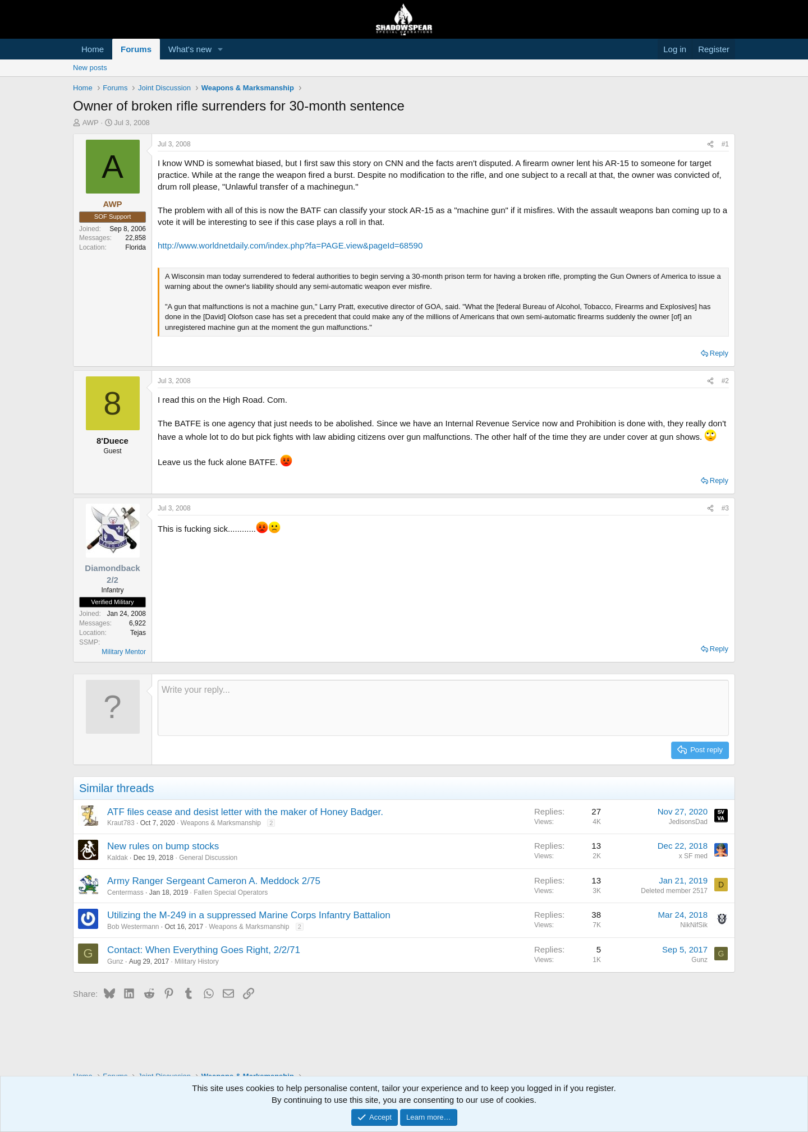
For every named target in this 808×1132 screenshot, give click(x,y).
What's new (190, 49)
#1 (725, 144)
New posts (90, 67)
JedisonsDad (688, 822)
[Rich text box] (443, 708)
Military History (197, 961)
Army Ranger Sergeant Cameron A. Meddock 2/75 (213, 881)
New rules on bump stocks (163, 846)
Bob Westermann (133, 927)
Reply (719, 353)
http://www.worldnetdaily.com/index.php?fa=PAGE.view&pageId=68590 (290, 245)
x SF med (693, 856)
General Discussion (208, 858)
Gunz (115, 961)
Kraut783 (121, 823)
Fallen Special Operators (231, 892)
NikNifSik (694, 925)
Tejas (138, 633)
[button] (220, 49)
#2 (725, 381)
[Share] (710, 144)
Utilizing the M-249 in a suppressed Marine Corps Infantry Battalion (249, 915)
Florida (135, 247)
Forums (136, 49)
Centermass (125, 892)
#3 (725, 508)
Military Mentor (124, 652)
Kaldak (117, 858)
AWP (90, 122)
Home (92, 49)
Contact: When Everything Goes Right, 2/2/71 (203, 950)
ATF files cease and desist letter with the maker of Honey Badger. (245, 812)
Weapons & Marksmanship (221, 823)
